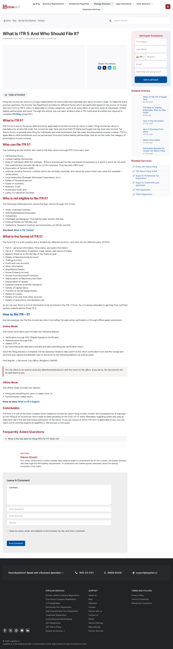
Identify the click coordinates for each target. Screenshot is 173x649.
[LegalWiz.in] (12, 5)
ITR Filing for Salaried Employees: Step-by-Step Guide (154, 110)
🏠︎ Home (7, 21)
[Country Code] (140, 56)
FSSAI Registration (144, 194)
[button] (14, 95)
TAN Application (143, 190)
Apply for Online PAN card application (147, 183)
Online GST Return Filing (146, 167)
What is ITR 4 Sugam (28, 401)
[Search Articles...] (138, 20)
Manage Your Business (27, 21)
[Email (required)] (59, 516)
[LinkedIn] (109, 68)
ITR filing (16, 114)
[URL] (59, 522)
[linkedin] (28, 630)
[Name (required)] (59, 509)
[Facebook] (99, 68)
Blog (14, 21)
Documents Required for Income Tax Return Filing (154, 149)
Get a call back (150, 79)
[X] (104, 68)
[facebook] (5, 630)
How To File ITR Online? (153, 121)
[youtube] (22, 630)
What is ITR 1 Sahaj (23, 230)
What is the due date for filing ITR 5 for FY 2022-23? (33, 438)
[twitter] (10, 630)
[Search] (110, 20)
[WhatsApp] (114, 68)
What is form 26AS (151, 140)
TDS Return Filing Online (146, 171)
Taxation (41, 21)
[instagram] (16, 630)
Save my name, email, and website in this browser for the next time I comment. (47, 531)
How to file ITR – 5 (15, 314)
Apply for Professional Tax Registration (147, 177)
